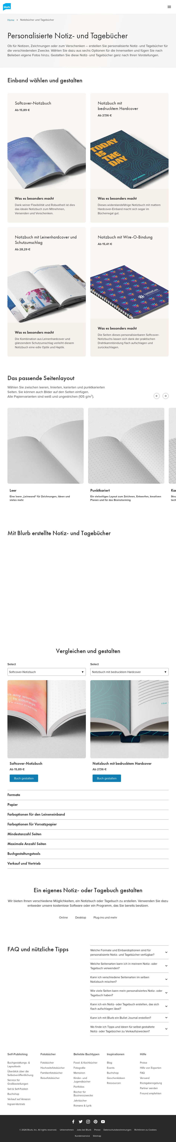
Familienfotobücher (52, 1073)
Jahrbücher (80, 1100)
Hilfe (143, 1054)
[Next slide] (166, 396)
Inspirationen (115, 1054)
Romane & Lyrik (82, 1105)
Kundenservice (82, 1135)
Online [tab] (63, 917)
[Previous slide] (157, 396)
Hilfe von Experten (150, 1068)
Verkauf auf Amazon (18, 1099)
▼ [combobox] (46, 672)
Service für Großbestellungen (17, 1082)
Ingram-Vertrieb (16, 1104)
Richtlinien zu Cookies (145, 1129)
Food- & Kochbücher (85, 1062)
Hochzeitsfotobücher (53, 1068)
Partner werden (149, 1088)
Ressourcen (114, 1083)
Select (11, 664)
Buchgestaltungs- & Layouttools (18, 1064)
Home (10, 20)
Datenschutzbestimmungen (117, 1129)
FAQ (142, 1073)
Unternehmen (67, 1129)
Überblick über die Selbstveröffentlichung (20, 1073)
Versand (144, 1078)
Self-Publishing (17, 1054)
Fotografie (79, 1068)
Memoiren (79, 1073)
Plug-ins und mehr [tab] (105, 917)
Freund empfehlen (150, 1093)
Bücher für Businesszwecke (83, 1093)
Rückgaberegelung (151, 1083)
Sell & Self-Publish (17, 1089)
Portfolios (79, 1087)
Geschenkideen (116, 1078)
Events (111, 1068)
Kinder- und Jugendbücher (82, 1080)
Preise (143, 1062)
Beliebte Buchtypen (86, 1054)
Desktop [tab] (80, 917)
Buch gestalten (24, 778)
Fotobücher (48, 1054)
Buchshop (13, 1094)
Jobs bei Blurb (84, 1129)
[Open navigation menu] (169, 7)
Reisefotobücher (50, 1078)
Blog (109, 1062)
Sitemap (97, 1135)
